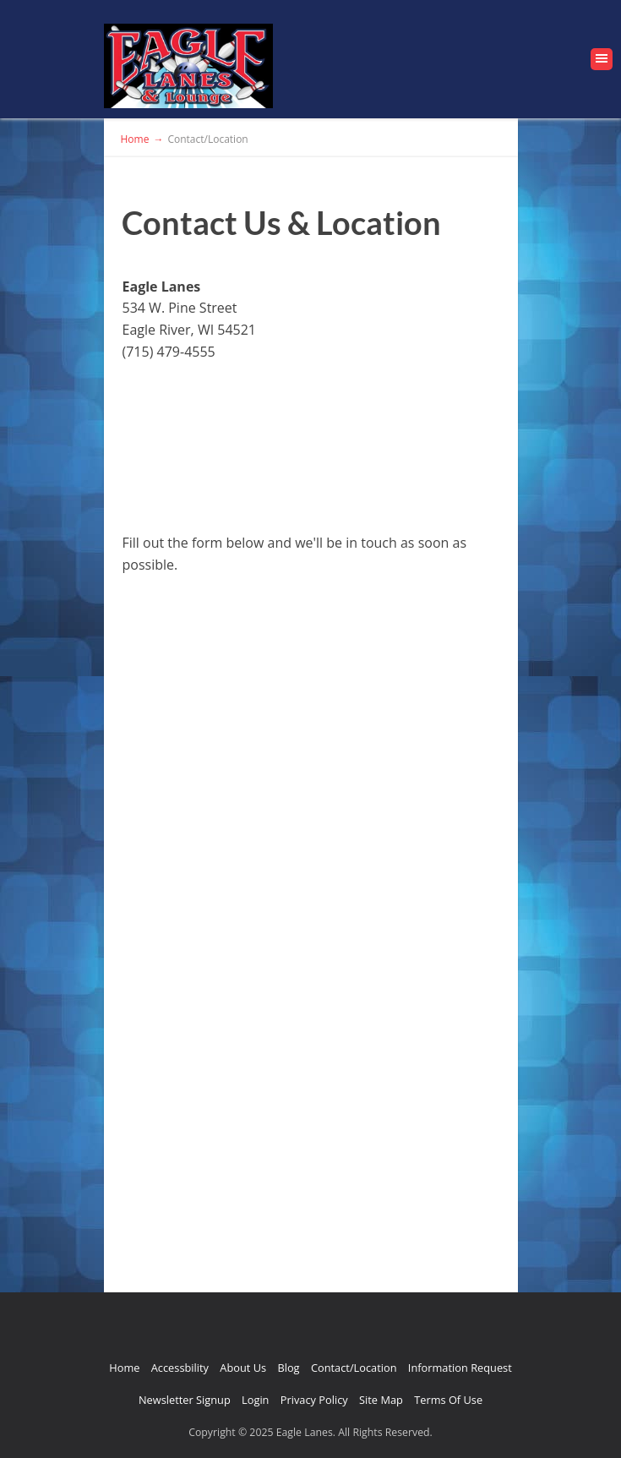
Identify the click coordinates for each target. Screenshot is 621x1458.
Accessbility (180, 1367)
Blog (288, 1367)
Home (124, 1367)
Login (255, 1399)
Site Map (381, 1399)
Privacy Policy (314, 1399)
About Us (243, 1367)
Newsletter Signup (185, 1399)
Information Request (460, 1367)
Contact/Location (354, 1367)
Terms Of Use (448, 1399)
